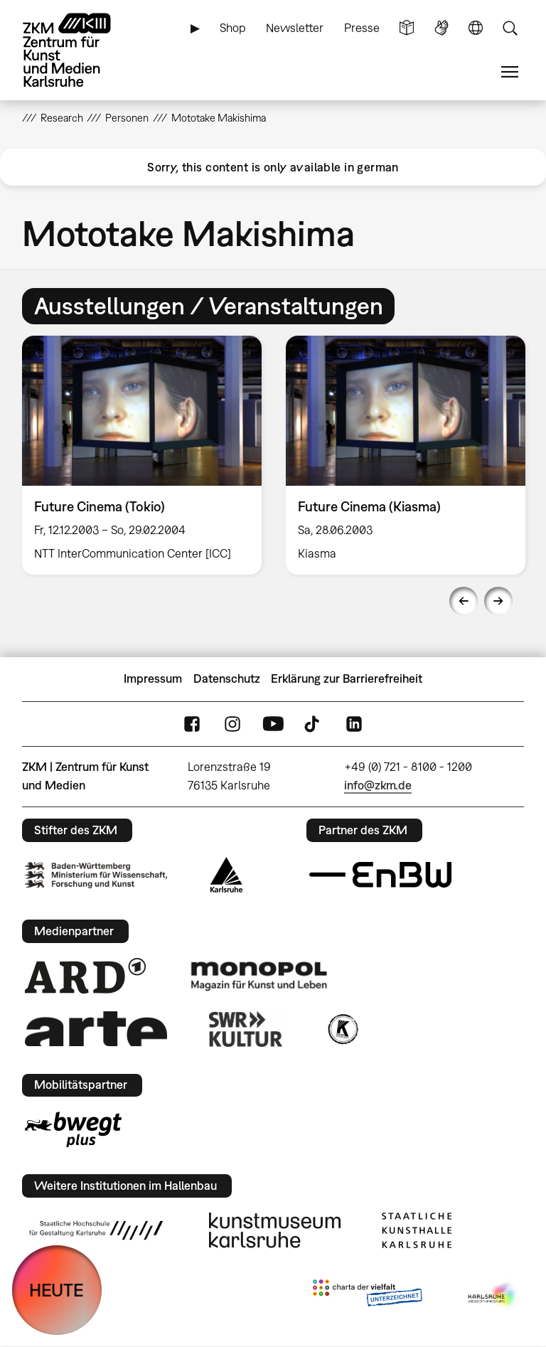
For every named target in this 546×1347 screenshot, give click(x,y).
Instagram (232, 724)
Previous (463, 601)
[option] (142, 455)
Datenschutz (226, 678)
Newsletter (294, 28)
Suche (510, 28)
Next (498, 601)
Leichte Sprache (406, 28)
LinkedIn (354, 724)
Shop (233, 28)
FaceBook (192, 724)
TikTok (313, 724)
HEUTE (56, 1289)
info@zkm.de (378, 785)
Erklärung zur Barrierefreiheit (346, 678)
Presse (362, 28)
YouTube (273, 724)
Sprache (475, 28)
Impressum (153, 678)
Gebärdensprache (441, 28)
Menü (510, 72)
